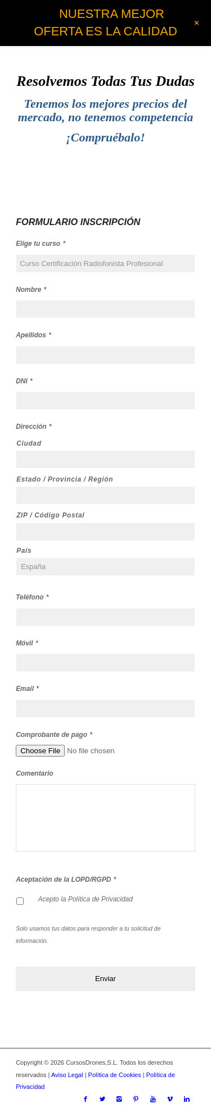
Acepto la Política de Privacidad (85, 899)
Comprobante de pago (54, 734)
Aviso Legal (67, 1074)
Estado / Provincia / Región (64, 479)
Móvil (27, 643)
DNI (24, 381)
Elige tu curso (40, 243)
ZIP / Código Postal (50, 515)
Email (27, 688)
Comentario (34, 773)
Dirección (34, 426)
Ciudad (29, 443)
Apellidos (33, 335)
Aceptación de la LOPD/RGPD (66, 879)
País (24, 551)
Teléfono (32, 597)
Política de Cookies (114, 1074)
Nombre (31, 289)
